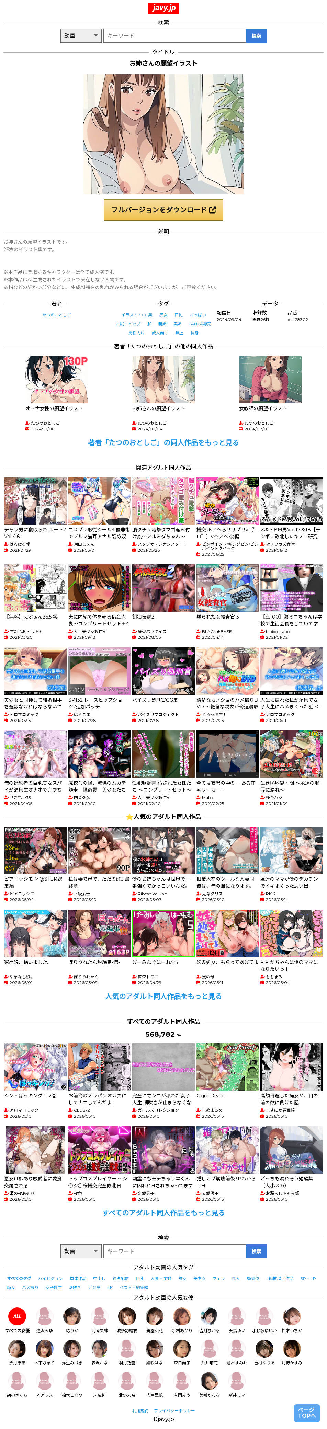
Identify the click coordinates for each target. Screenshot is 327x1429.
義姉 (162, 323)
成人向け (160, 332)
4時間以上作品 (280, 1278)
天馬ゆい (237, 1320)
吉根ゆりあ (264, 1352)
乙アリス (45, 1385)
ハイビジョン (50, 1278)
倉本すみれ (237, 1352)
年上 (179, 332)
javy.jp (164, 7)
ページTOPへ (307, 1413)
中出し (99, 1278)
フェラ (219, 1278)
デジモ (94, 1287)
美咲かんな (209, 1385)
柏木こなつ (72, 1385)
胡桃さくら (17, 1385)
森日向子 (182, 1352)
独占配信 (120, 1278)
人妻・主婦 (161, 1278)
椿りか (72, 1320)
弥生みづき (72, 1352)
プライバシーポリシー (174, 1410)
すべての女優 (17, 1320)
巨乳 (178, 315)
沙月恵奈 (17, 1352)
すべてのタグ (19, 1278)
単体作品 (78, 1278)
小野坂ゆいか (264, 1320)
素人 (236, 1278)
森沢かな (100, 1352)
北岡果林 (100, 1320)
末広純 (100, 1385)
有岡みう (182, 1385)
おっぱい (198, 315)
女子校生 (53, 1287)
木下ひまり (44, 1352)
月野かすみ (292, 1352)
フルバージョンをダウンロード (163, 210)
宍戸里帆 (155, 1385)
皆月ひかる (209, 1320)
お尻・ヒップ (128, 323)
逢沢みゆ (45, 1320)
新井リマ (237, 1385)
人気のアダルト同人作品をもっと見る (163, 996)
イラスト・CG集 (137, 315)
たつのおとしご (56, 315)
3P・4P (308, 1278)
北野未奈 (127, 1385)
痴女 (163, 315)
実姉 (177, 323)
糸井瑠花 (209, 1352)
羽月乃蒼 (127, 1352)
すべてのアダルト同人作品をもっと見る (163, 1213)
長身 (194, 332)
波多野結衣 (127, 1320)
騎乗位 (253, 1278)
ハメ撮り (30, 1287)
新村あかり (182, 1320)
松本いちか (292, 1320)
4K (110, 1287)
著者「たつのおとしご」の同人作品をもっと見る (163, 442)
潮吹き (75, 1287)
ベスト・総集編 (134, 1287)
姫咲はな (155, 1352)
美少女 (199, 1278)
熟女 (182, 1278)
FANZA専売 (200, 323)
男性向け (136, 332)
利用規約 (140, 1410)
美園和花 (155, 1320)
